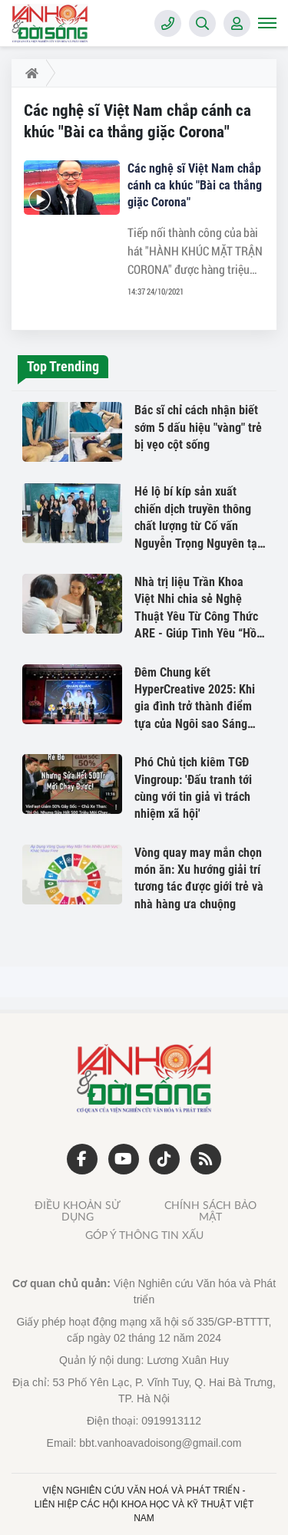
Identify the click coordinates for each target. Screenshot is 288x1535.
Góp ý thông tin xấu (144, 1235)
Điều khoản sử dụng (78, 1211)
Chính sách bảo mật (210, 1211)
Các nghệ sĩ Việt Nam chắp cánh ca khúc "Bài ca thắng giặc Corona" (194, 185)
